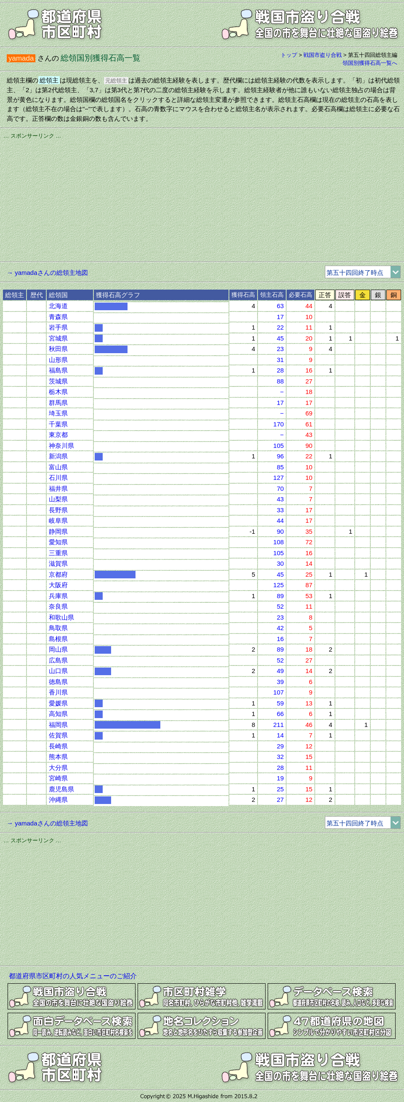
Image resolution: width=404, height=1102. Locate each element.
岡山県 (58, 649)
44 (280, 520)
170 (278, 424)
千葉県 (58, 424)
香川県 (58, 692)
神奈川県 (61, 445)
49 (280, 670)
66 (280, 713)
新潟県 (58, 456)
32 (280, 756)
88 (280, 381)
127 (278, 477)
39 (280, 681)
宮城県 (58, 338)
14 (280, 735)
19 (280, 778)
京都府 (58, 574)
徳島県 (58, 681)
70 (280, 488)
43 (280, 499)
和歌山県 (61, 617)
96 (280, 456)
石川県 (58, 477)
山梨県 (58, 499)
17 (280, 316)
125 (278, 584)
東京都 (58, 434)
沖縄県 (58, 799)
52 (280, 606)
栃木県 (58, 391)
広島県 (58, 660)
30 (280, 563)
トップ (289, 55)
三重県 (58, 552)
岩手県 (58, 327)
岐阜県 (58, 520)
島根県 (58, 638)
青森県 (58, 316)
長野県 (58, 510)
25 (280, 789)
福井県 (58, 488)
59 (280, 703)
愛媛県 (58, 703)
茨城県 (58, 381)
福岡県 (58, 724)
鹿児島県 (61, 789)
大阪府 (58, 584)
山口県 (58, 670)
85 (280, 467)
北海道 (58, 305)
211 (278, 724)
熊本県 (58, 756)
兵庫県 (58, 595)
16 (280, 638)
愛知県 (58, 542)
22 (280, 327)
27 (280, 799)
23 (280, 348)
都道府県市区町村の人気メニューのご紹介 (73, 976)
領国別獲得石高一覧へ (370, 63)
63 (280, 305)
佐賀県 (58, 735)
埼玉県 (58, 413)
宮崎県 (58, 778)
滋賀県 (58, 563)
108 (278, 542)
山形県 (58, 359)
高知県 (58, 713)
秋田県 (58, 348)
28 (280, 370)
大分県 (58, 767)
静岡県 (58, 531)
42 (280, 627)
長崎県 (58, 746)
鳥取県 (58, 627)
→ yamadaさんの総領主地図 (47, 272)
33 (280, 510)
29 (280, 746)
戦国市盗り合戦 (322, 55)
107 (278, 692)
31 (280, 359)
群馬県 (58, 402)
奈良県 (58, 606)
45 (280, 338)
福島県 (58, 370)
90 (280, 531)
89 (280, 595)
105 (278, 445)
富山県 (58, 467)
